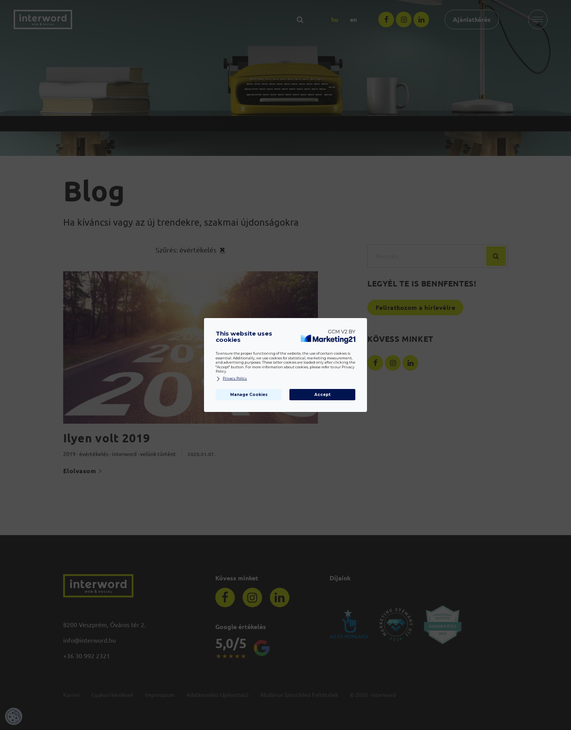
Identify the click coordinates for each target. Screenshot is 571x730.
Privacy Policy (231, 378)
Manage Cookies (249, 394)
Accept (322, 394)
